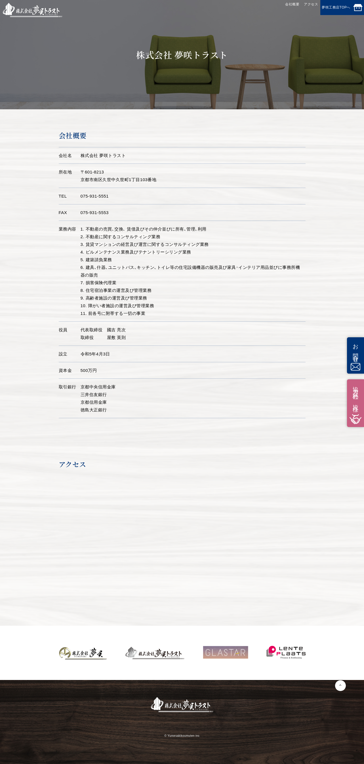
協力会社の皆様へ (355, 403)
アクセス (287, 9)
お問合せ (355, 355)
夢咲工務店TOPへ (333, 10)
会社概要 (257, 9)
